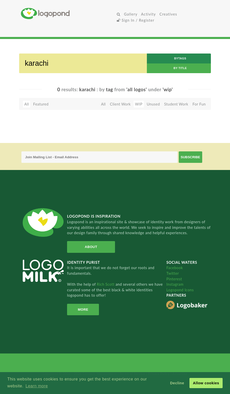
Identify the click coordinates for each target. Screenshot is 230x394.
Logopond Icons (180, 290)
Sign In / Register (136, 20)
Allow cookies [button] (206, 383)
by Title (180, 68)
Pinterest (174, 279)
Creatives (168, 14)
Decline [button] (177, 383)
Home (68, 13)
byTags (180, 58)
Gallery (130, 14)
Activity (148, 14)
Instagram (174, 284)
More (83, 309)
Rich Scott (106, 284)
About (91, 247)
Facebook (174, 268)
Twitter (172, 273)
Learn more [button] (36, 386)
